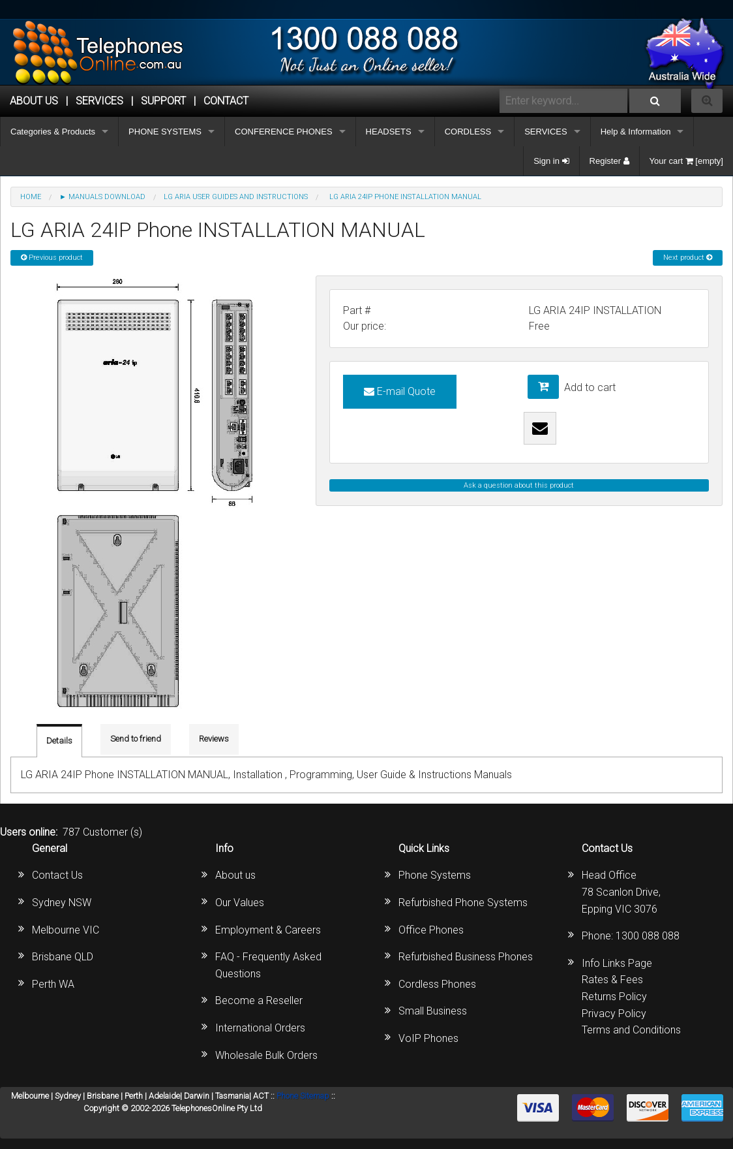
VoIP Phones (428, 1038)
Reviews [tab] (214, 739)
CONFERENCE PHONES (284, 131)
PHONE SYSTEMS (165, 131)
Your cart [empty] (686, 161)
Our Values (239, 902)
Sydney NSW (61, 902)
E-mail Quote (400, 391)
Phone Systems (434, 875)
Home (30, 197)
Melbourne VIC (65, 930)
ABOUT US (34, 101)
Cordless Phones (437, 984)
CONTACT (225, 101)
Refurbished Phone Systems (463, 902)
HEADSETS (388, 131)
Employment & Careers (268, 930)
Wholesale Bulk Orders (266, 1055)
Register (609, 161)
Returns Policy (614, 996)
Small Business (432, 1011)
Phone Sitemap (303, 1096)
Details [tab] (59, 741)
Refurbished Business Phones (465, 957)
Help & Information (636, 131)
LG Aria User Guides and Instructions (236, 197)
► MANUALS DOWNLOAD (102, 197)
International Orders (260, 1028)
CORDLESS (468, 131)
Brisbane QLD (62, 957)
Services (99, 101)
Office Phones (431, 930)
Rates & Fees (612, 979)
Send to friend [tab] (135, 739)
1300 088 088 (648, 936)
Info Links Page (617, 963)
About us (235, 875)
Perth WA (53, 984)
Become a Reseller (259, 1000)
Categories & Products (52, 131)
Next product (687, 257)
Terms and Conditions (631, 1030)
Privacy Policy (614, 1013)
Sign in (551, 161)
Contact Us (57, 875)
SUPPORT (163, 101)
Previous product (52, 257)
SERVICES (545, 131)
